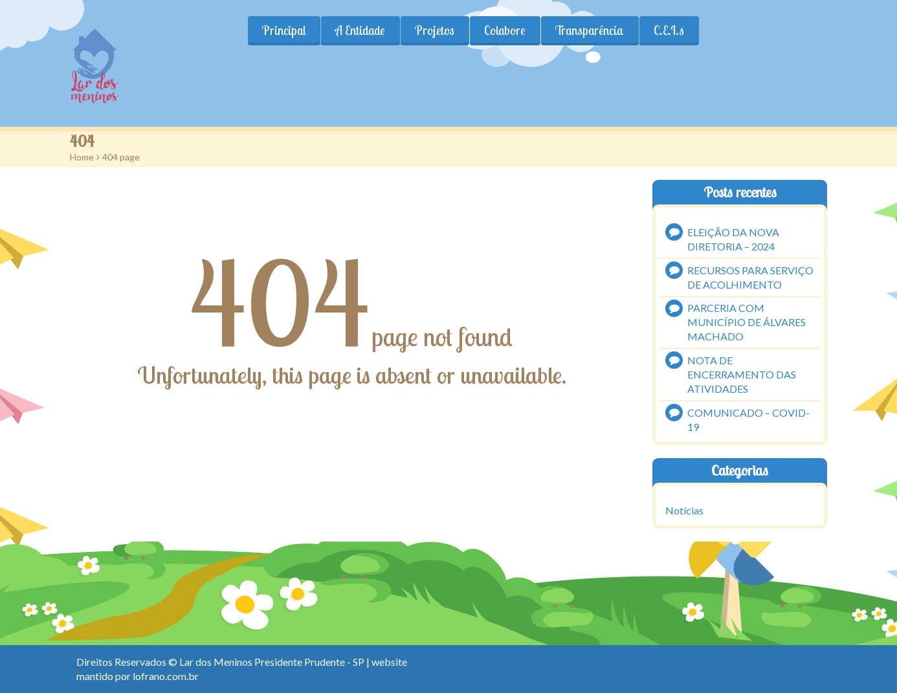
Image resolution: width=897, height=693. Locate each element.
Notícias (684, 510)
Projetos (434, 30)
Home (82, 156)
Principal (283, 30)
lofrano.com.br (166, 676)
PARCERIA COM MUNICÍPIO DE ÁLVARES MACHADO (746, 322)
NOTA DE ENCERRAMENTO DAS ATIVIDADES (741, 374)
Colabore (505, 30)
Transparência (589, 30)
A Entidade (360, 30)
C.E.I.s (669, 30)
